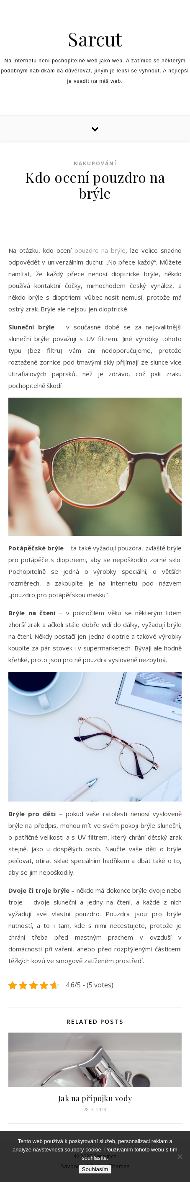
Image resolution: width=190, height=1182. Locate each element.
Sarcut (95, 38)
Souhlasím (95, 1169)
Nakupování (95, 163)
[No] (179, 1156)
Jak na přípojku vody (95, 1098)
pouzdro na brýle (100, 250)
